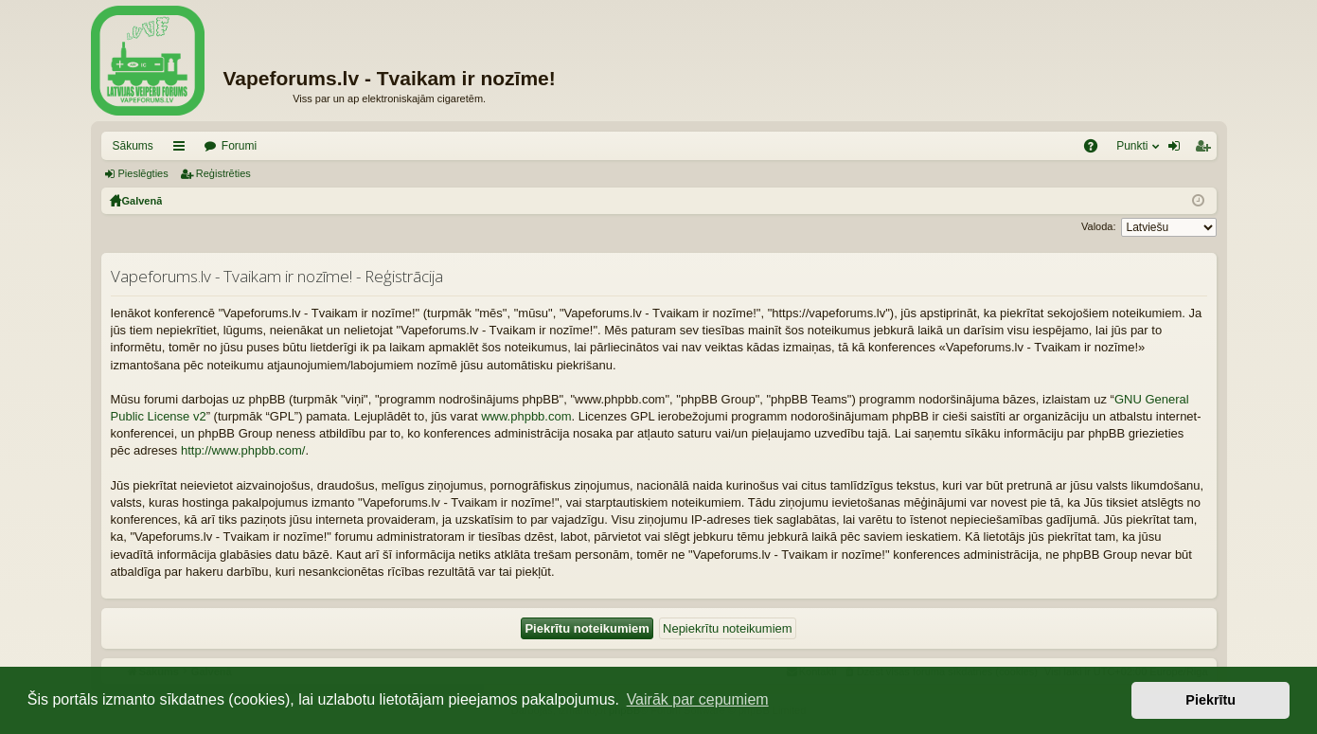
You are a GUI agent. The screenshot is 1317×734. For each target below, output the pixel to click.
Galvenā (142, 200)
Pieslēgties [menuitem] (1177, 149)
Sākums (133, 145)
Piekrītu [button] (1210, 699)
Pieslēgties (143, 173)
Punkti (1132, 145)
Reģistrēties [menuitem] (1206, 149)
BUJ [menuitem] (1097, 149)
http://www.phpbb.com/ (243, 450)
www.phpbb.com (526, 416)
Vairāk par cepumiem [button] (698, 699)
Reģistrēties (223, 173)
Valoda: (1098, 226)
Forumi (239, 145)
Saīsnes (182, 149)
